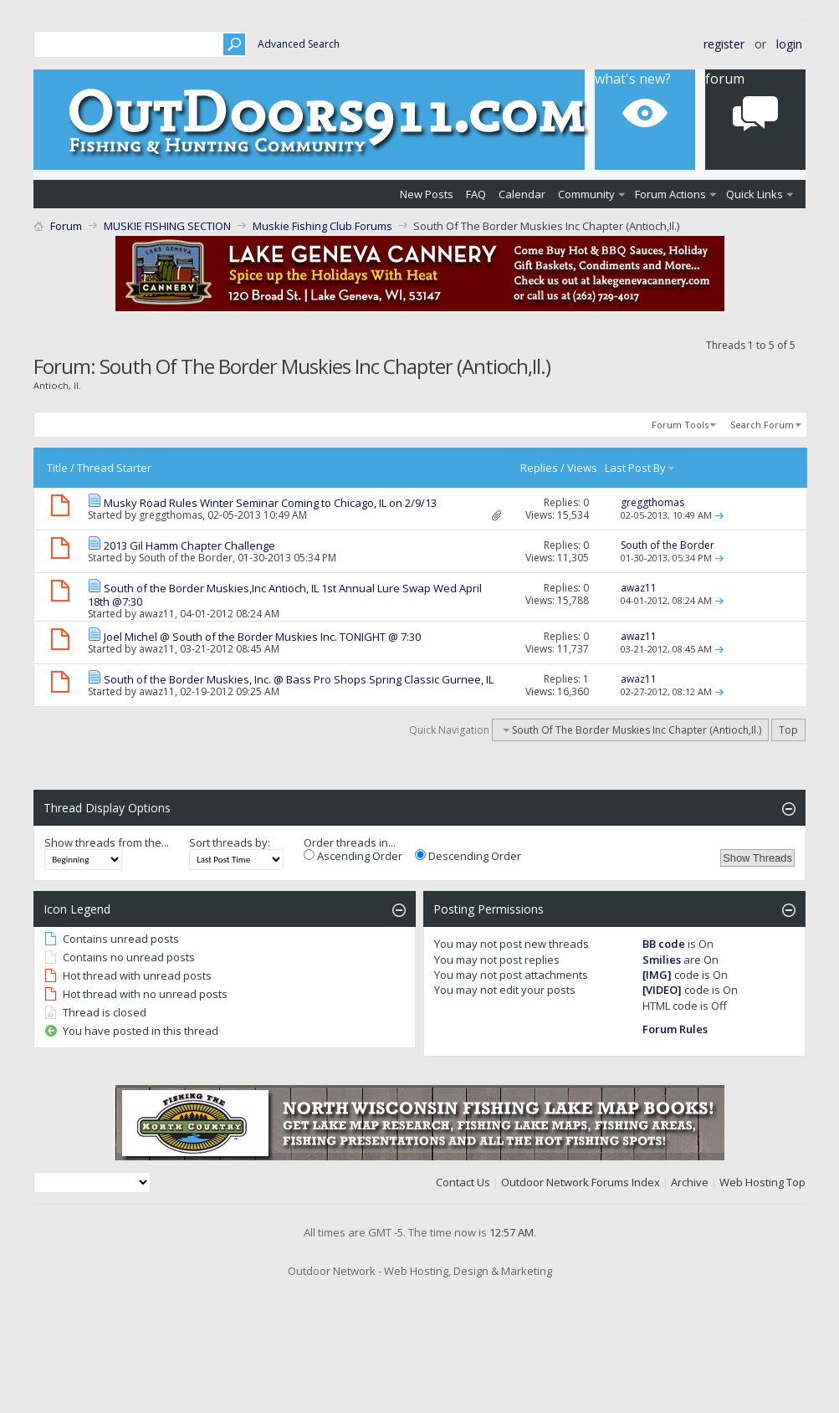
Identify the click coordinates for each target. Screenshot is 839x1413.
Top (788, 730)
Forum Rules (675, 1029)
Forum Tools (680, 424)
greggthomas (170, 515)
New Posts (426, 194)
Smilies (661, 959)
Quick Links (754, 194)
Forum (66, 225)
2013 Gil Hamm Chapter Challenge (189, 545)
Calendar (522, 194)
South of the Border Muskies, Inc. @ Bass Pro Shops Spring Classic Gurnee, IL (299, 679)
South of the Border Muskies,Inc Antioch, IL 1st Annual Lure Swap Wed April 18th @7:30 (285, 595)
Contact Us (463, 1182)
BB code (663, 943)
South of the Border (186, 557)
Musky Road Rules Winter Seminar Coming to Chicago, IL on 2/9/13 (270, 502)
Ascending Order (353, 856)
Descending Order (468, 856)
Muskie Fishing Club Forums (322, 225)
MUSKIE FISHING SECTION (167, 225)
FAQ (476, 194)
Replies (539, 467)
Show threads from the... (106, 842)
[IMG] (657, 974)
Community (586, 194)
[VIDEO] (662, 989)
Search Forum (762, 424)
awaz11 (157, 614)
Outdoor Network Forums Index (580, 1182)
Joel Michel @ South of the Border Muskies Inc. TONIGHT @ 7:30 (262, 636)
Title (57, 467)
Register (723, 44)
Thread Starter (114, 467)
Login (789, 44)
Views (582, 467)
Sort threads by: (229, 842)
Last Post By (640, 467)
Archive (690, 1182)
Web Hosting (751, 1182)
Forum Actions (670, 194)
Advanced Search (299, 44)
